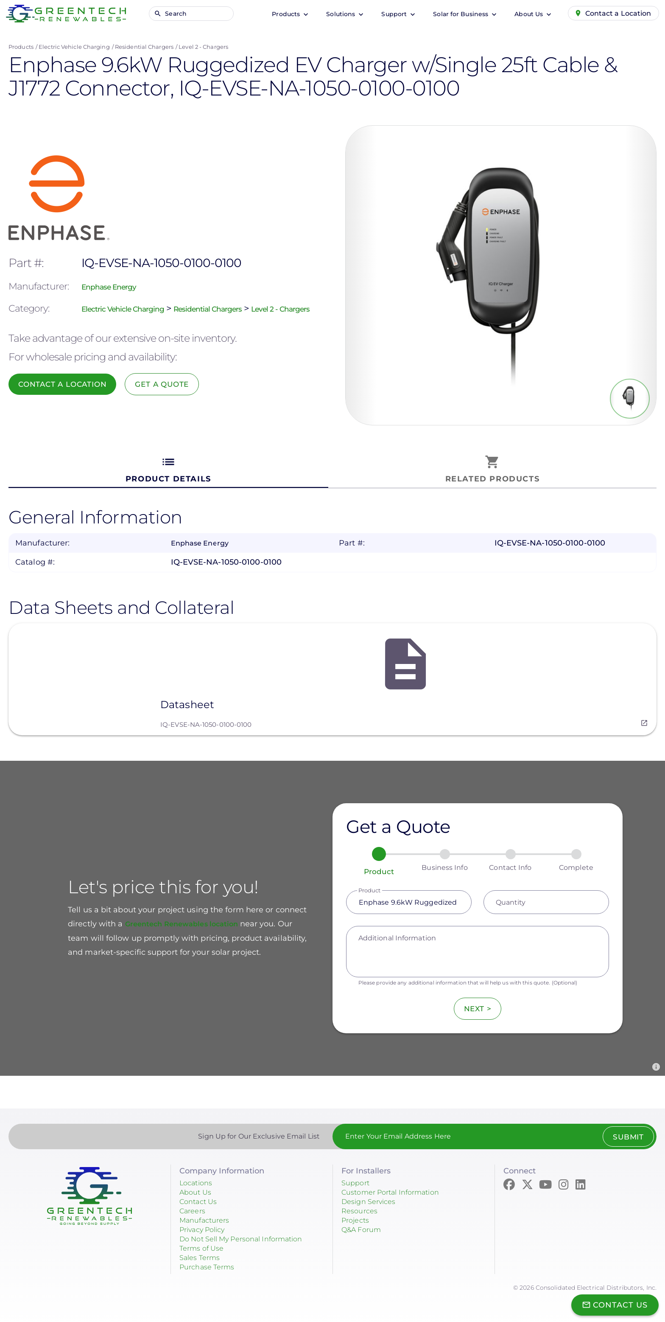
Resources (361, 1205)
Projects (357, 1214)
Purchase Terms (210, 1261)
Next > (477, 1003)
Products (278, 14)
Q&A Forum (363, 1224)
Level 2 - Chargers (203, 46)
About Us (521, 14)
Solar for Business (453, 14)
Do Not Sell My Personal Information (249, 1233)
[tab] (168, 469)
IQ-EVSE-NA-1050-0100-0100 (206, 719)
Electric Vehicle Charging (74, 46)
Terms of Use (204, 1242)
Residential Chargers (144, 46)
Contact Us (200, 1196)
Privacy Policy (206, 1224)
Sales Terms (202, 1252)
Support (386, 14)
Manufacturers (207, 1214)
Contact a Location (614, 13)
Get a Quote (176, 392)
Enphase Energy (117, 278)
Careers (194, 1205)
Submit (626, 1131)
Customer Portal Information (397, 1186)
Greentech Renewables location (189, 918)
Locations (198, 1177)
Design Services (372, 1196)
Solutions (333, 14)
